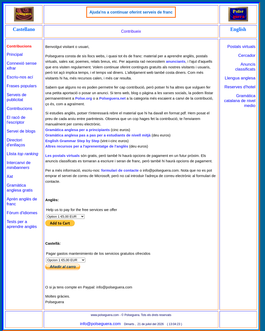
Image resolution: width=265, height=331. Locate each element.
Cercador (246, 55)
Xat (10, 176)
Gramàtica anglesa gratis (20, 188)
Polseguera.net (112, 98)
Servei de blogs (21, 131)
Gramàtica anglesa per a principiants (77, 130)
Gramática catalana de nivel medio (239, 100)
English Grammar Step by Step (72, 141)
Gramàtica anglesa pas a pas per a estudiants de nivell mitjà (98, 135)
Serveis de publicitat (16, 97)
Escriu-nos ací (20, 77)
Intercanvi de (18, 165)
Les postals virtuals (62, 155)
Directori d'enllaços (16, 142)
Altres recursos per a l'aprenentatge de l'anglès (86, 146)
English (238, 29)
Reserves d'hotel (239, 87)
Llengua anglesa (240, 78)
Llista (22, 153)
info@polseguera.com (100, 323)
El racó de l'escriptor (16, 120)
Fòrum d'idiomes (22, 213)
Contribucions (19, 108)
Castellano (24, 29)
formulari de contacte (120, 170)
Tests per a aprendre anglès (22, 224)
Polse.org (83, 98)
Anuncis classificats (245, 67)
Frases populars (22, 86)
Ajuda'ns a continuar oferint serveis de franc (131, 12)
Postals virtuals (241, 46)
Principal (15, 54)
